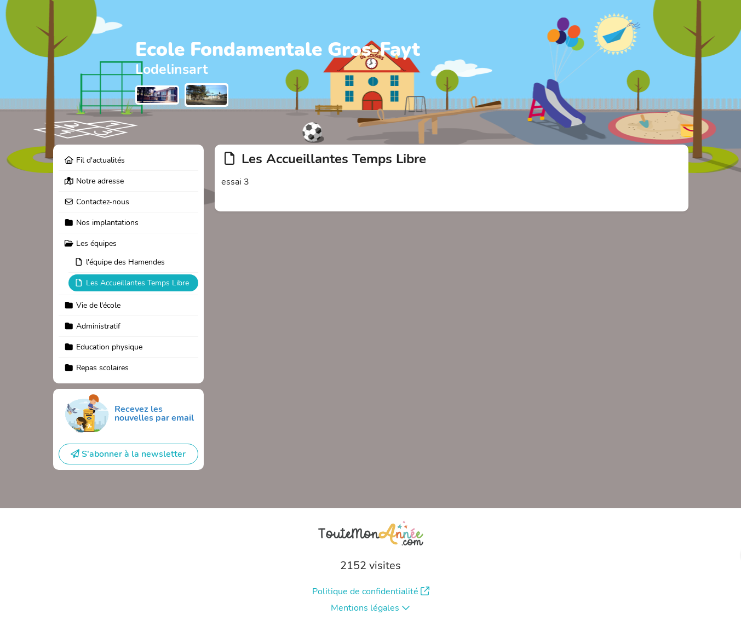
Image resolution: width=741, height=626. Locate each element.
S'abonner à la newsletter (128, 454)
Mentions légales (370, 608)
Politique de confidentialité (370, 591)
